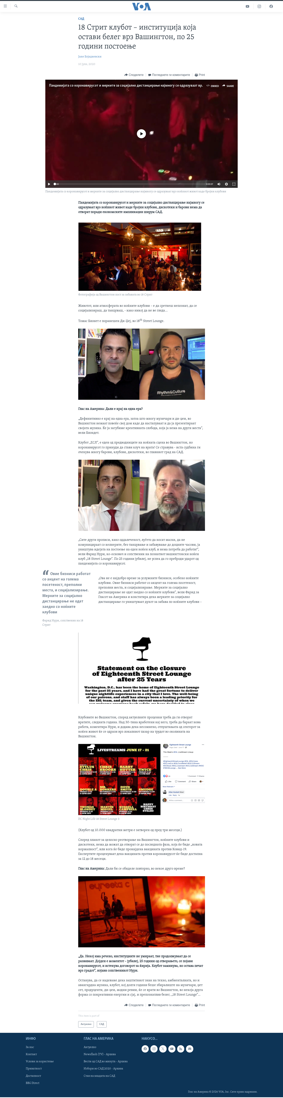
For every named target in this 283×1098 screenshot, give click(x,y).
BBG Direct (32, 1083)
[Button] (133, 75)
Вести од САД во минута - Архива (106, 1061)
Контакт (31, 1054)
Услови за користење (40, 1061)
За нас (30, 1047)
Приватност (34, 1068)
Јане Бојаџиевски (90, 56)
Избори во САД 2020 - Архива (103, 1068)
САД (81, 19)
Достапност (33, 1076)
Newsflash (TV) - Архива (100, 1054)
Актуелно (90, 1047)
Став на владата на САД (99, 1076)
